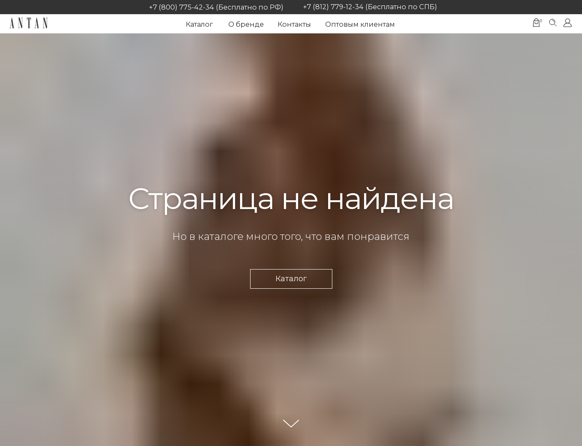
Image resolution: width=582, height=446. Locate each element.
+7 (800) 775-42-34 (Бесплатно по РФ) (216, 7)
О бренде (246, 24)
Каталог (199, 24)
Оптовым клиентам (360, 24)
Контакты (294, 24)
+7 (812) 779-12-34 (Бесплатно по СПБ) (370, 7)
